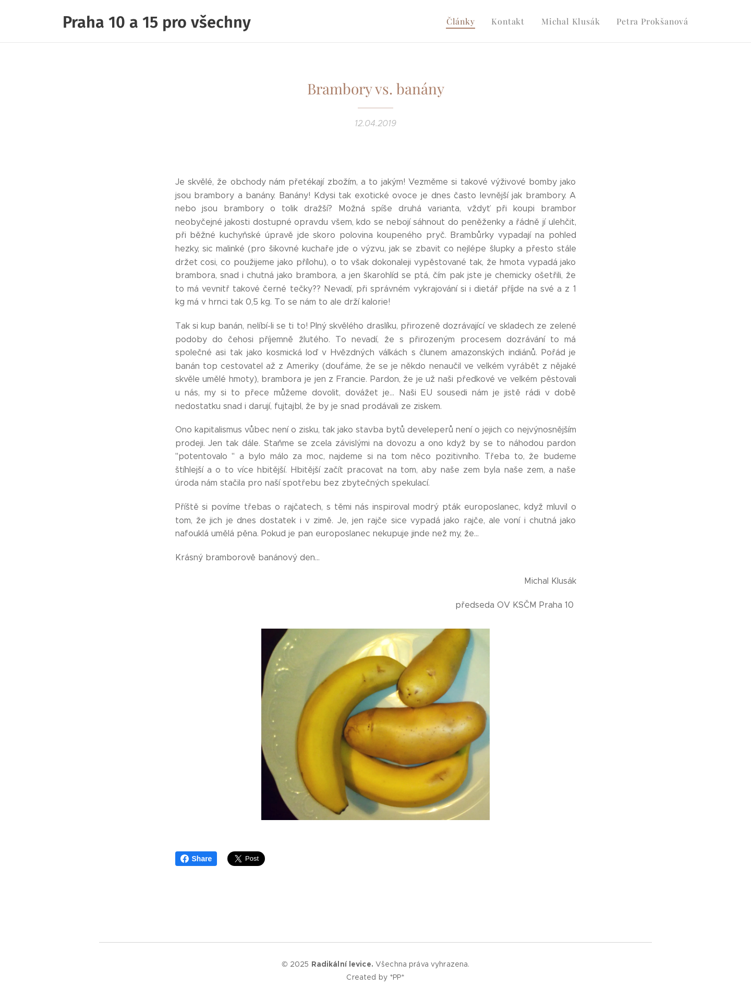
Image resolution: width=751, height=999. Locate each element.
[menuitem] (473, 21)
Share (196, 858)
